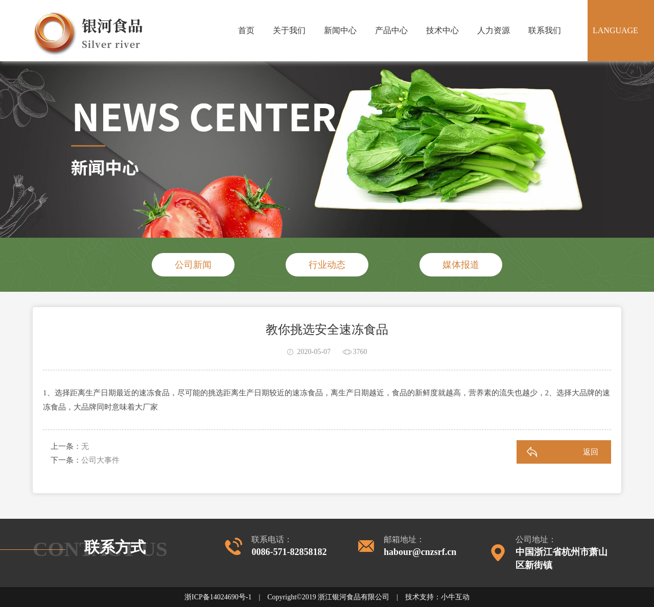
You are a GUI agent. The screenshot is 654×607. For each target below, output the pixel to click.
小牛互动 (455, 597)
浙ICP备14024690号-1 (217, 597)
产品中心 (391, 30)
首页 (246, 30)
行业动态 (327, 265)
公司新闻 (193, 265)
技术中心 (442, 30)
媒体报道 (460, 265)
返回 (590, 452)
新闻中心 (340, 30)
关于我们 (289, 30)
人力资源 (493, 30)
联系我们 (544, 30)
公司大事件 (100, 460)
